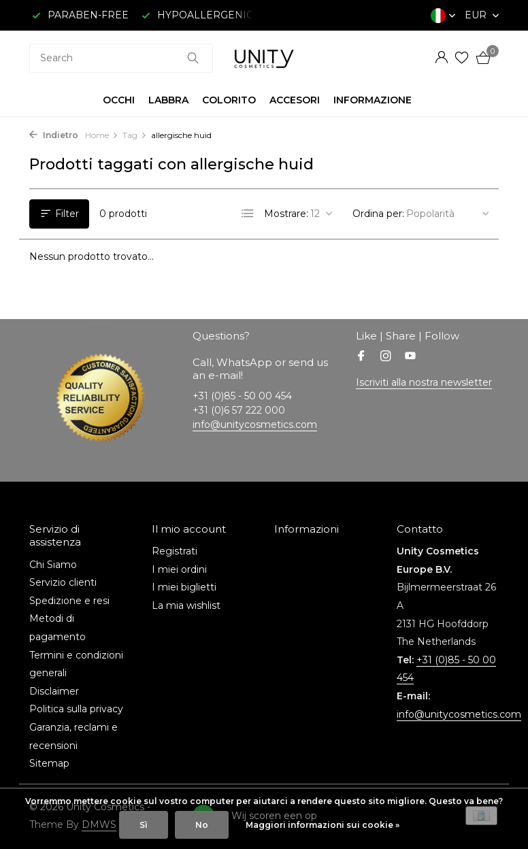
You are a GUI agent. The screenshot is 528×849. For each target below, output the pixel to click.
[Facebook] (361, 357)
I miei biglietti (184, 587)
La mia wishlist (186, 605)
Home (101, 135)
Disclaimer (54, 691)
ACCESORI (294, 100)
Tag (134, 135)
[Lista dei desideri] (462, 58)
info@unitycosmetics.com (255, 424)
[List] (248, 213)
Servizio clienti (63, 582)
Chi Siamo (53, 565)
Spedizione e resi (69, 601)
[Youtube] (410, 357)
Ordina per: (378, 213)
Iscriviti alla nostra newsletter (424, 382)
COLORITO (229, 100)
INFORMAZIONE (372, 100)
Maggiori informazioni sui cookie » (322, 825)
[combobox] (121, 58)
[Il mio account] (441, 58)
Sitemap (49, 763)
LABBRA (168, 100)
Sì (143, 825)
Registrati (174, 551)
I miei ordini (179, 569)
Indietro (53, 135)
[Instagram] (385, 357)
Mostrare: (286, 213)
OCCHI (119, 100)
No (201, 825)
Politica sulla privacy (76, 709)
